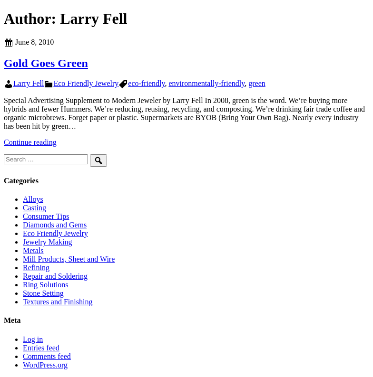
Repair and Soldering (55, 276)
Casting (34, 208)
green (256, 83)
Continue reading (30, 142)
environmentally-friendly (206, 83)
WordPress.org (45, 365)
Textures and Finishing (57, 302)
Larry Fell (28, 83)
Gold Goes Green (46, 63)
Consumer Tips (46, 216)
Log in (33, 339)
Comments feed (47, 356)
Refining (36, 268)
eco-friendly (146, 83)
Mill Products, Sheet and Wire (69, 259)
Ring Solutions (46, 285)
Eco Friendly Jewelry (85, 83)
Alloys (33, 199)
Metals (33, 250)
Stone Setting (43, 293)
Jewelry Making (47, 242)
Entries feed (41, 348)
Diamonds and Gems (55, 225)
